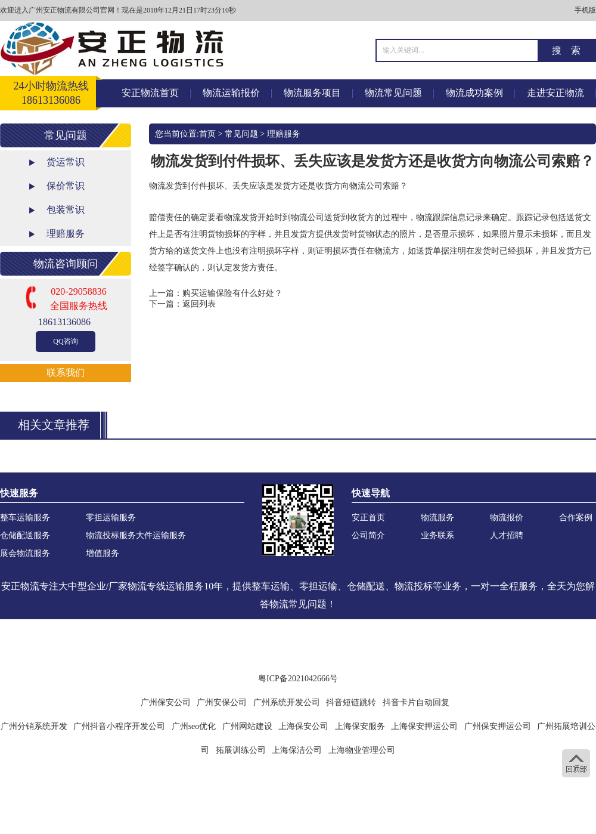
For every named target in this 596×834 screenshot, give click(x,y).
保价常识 (65, 186)
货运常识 (65, 162)
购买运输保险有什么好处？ (232, 293)
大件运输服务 (161, 535)
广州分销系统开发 (34, 726)
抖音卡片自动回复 (416, 702)
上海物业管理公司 (361, 750)
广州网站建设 (247, 726)
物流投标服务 (111, 535)
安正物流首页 (150, 93)
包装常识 (65, 210)
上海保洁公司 (297, 750)
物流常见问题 (393, 93)
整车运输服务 (25, 517)
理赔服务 (65, 233)
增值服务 (102, 553)
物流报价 (506, 517)
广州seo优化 (194, 726)
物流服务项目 (312, 93)
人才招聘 (506, 535)
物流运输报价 (231, 93)
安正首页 (368, 517)
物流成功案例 (474, 93)
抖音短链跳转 (351, 702)
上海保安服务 (360, 726)
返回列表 (199, 303)
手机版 (585, 10)
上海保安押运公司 (424, 726)
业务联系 (437, 535)
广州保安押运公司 (497, 726)
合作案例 (575, 517)
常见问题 (241, 133)
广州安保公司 (222, 702)
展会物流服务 (25, 553)
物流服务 (437, 517)
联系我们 (65, 372)
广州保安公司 (166, 702)
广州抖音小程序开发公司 (119, 726)
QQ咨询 (65, 341)
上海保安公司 (303, 726)
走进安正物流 (555, 93)
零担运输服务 (111, 517)
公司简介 (368, 535)
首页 (207, 133)
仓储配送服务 (25, 535)
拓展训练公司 (241, 750)
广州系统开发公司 (286, 702)
